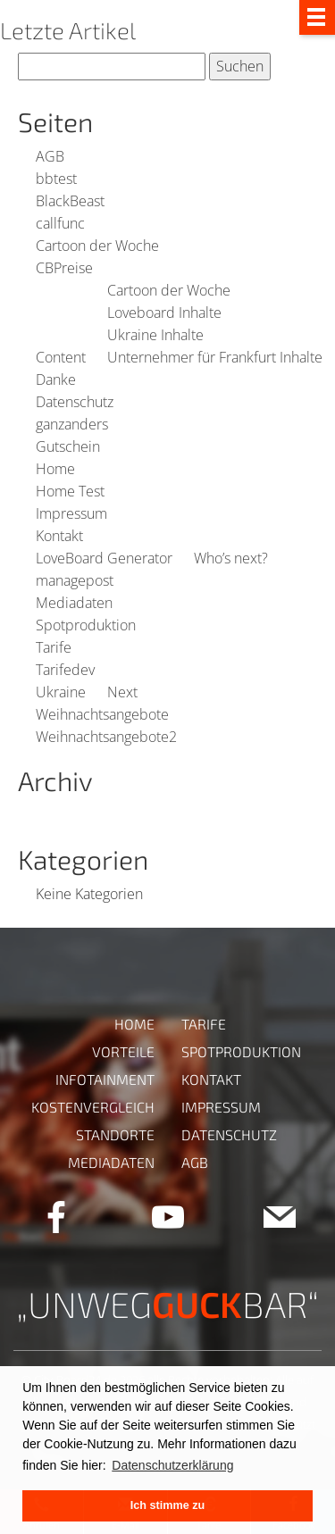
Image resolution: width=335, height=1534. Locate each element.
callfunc (60, 223)
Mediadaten (74, 603)
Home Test (70, 491)
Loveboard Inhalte (164, 312)
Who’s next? (231, 558)
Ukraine (61, 692)
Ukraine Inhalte (155, 335)
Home (55, 469)
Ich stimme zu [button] (167, 1505)
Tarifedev (65, 669)
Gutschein (68, 446)
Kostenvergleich (93, 1106)
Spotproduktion (86, 625)
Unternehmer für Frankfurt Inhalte (214, 357)
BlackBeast (70, 201)
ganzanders (72, 424)
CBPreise (64, 268)
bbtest (56, 178)
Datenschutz (74, 402)
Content (61, 357)
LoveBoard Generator (104, 558)
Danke (56, 379)
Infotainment (105, 1079)
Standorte (115, 1134)
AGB (50, 156)
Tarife (53, 647)
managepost (74, 580)
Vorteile (123, 1051)
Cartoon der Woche (97, 245)
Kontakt (59, 536)
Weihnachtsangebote (102, 714)
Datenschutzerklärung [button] (172, 1465)
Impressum (71, 513)
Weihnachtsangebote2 (106, 736)
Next (122, 692)
